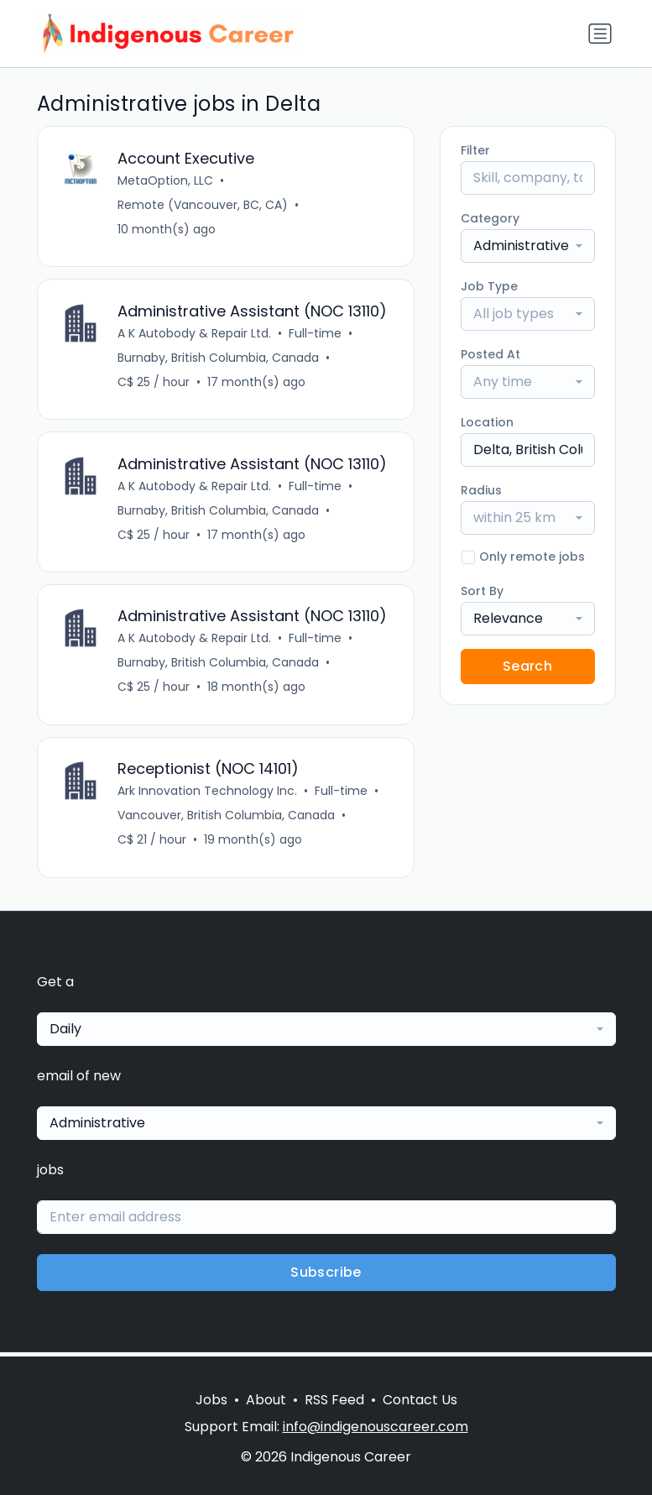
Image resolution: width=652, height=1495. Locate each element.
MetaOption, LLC (166, 180)
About (266, 1399)
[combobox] (528, 246)
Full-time (315, 334)
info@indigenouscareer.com (375, 1426)
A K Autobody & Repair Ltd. (195, 334)
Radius (481, 490)
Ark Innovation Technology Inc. (208, 795)
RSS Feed (334, 1399)
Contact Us (420, 1399)
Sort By (482, 591)
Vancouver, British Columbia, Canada (227, 819)
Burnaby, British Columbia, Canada (219, 358)
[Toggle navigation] (600, 34)
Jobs (211, 1399)
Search (527, 666)
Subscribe (326, 1276)
